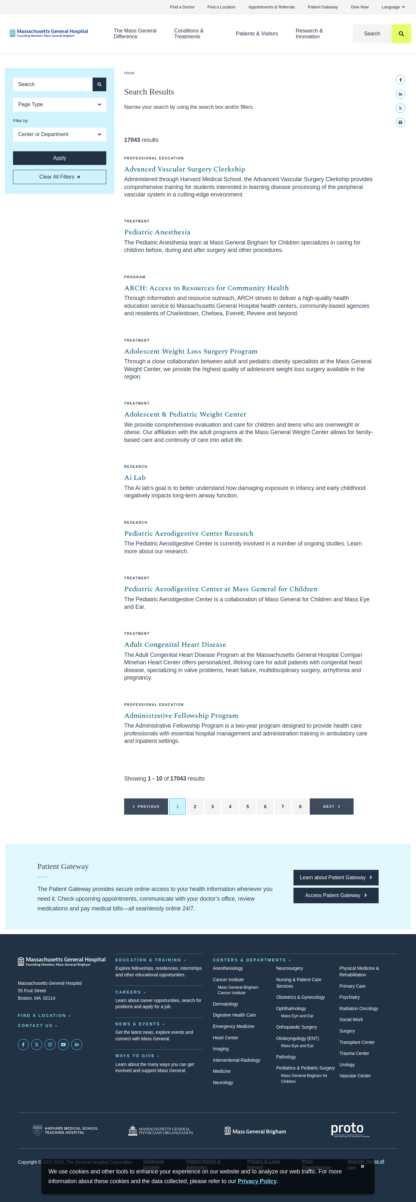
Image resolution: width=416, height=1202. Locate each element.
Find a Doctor (182, 7)
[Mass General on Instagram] (50, 1044)
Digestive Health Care (234, 1015)
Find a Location (221, 7)
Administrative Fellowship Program (181, 715)
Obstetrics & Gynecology (300, 997)
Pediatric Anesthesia (157, 232)
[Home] (52, 33)
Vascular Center (355, 1075)
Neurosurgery (289, 968)
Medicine (222, 1071)
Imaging (221, 1048)
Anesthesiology (228, 968)
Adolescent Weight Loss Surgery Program (190, 351)
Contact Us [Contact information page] (35, 1025)
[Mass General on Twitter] (36, 1044)
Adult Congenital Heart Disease (175, 644)
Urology (347, 1064)
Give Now (360, 7)
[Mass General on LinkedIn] (76, 1044)
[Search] (382, 33)
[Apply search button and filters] (99, 84)
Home (129, 73)
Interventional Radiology (236, 1060)
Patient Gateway (323, 7)
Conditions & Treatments (189, 33)
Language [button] (393, 7)
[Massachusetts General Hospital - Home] (62, 962)
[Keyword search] (52, 84)
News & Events (137, 1024)
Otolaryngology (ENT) (297, 1038)
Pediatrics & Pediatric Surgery (305, 1068)
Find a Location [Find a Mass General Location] (42, 1015)
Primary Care (352, 986)
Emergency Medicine (233, 1026)
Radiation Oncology (358, 1008)
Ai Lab (135, 477)
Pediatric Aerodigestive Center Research (189, 533)
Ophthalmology (291, 1008)
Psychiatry (349, 997)
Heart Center (225, 1037)
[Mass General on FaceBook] (23, 1044)
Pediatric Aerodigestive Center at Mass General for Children (220, 589)
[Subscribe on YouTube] (63, 1044)
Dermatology (225, 1004)
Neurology (223, 1082)
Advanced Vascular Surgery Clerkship (184, 169)
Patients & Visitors (257, 33)
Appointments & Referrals (271, 7)
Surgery (347, 1030)
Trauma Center (354, 1053)
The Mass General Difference (135, 33)
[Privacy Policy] (257, 1181)
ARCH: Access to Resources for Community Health (206, 288)
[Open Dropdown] (59, 105)
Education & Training (148, 960)
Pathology (286, 1056)
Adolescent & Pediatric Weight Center (185, 414)
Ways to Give (135, 1056)
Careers (128, 992)
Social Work (351, 1019)
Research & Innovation (309, 33)
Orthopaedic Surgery (296, 1027)
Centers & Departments (249, 960)
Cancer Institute (228, 979)
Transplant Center (356, 1042)
